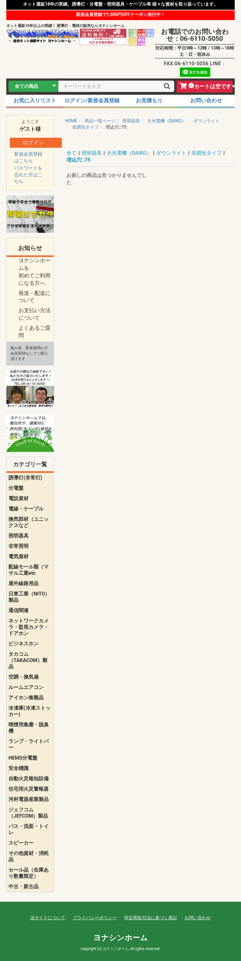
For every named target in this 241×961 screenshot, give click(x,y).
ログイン (33, 142)
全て (72, 153)
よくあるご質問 (35, 332)
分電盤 (16, 488)
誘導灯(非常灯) (25, 478)
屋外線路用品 (23, 583)
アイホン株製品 (26, 698)
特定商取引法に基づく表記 (150, 917)
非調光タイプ (206, 153)
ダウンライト (171, 153)
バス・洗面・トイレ (28, 829)
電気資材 (18, 556)
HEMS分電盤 (22, 758)
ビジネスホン (23, 644)
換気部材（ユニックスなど (28, 522)
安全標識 (18, 768)
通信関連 (18, 610)
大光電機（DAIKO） (129, 153)
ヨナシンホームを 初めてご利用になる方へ (35, 271)
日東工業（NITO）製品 (29, 597)
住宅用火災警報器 (28, 789)
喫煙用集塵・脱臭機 (28, 728)
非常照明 (18, 546)
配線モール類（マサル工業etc (28, 570)
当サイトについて (47, 917)
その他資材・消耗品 (28, 856)
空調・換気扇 (23, 677)
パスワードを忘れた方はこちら (28, 174)
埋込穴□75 (78, 160)
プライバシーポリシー (95, 917)
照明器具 (18, 536)
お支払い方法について (35, 314)
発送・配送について (35, 297)
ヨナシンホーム (120, 937)
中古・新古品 (23, 886)
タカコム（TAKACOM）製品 (27, 660)
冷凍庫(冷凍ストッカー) (29, 711)
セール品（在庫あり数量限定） (28, 873)
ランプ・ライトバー (28, 744)
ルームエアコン (26, 687)
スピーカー (21, 843)
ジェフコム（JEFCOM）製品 (28, 813)
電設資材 (18, 498)
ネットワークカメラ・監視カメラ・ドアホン (28, 627)
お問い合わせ (198, 917)
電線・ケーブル (26, 509)
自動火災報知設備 (28, 779)
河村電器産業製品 (28, 799)
